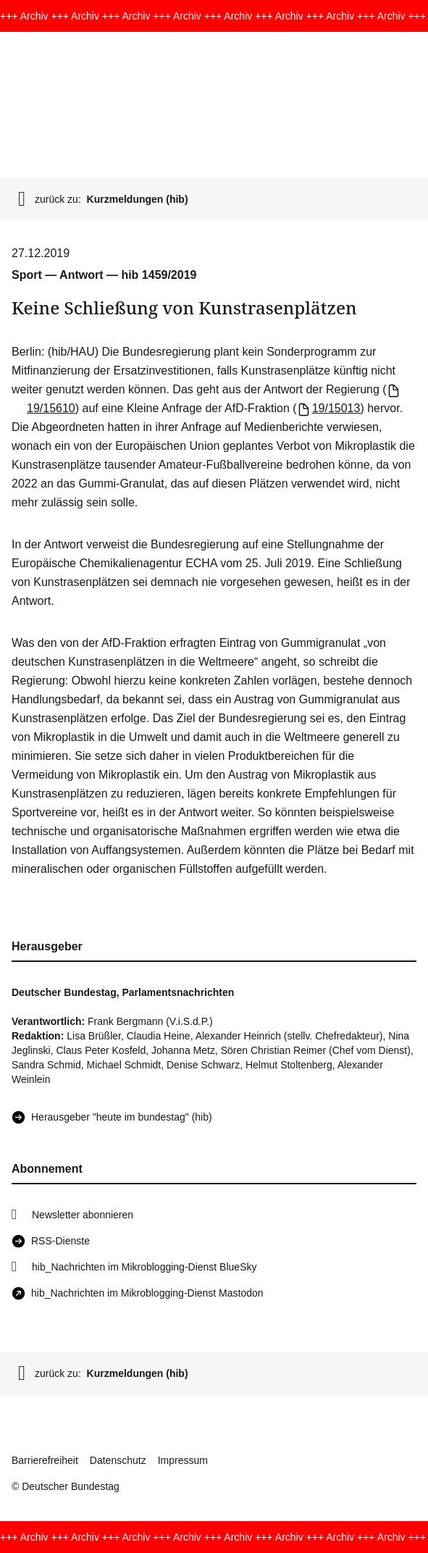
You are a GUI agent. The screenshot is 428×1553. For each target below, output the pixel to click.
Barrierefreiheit (45, 1460)
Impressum (183, 1460)
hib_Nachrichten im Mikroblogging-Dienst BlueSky (144, 1267)
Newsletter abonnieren (82, 1215)
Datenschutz (118, 1460)
